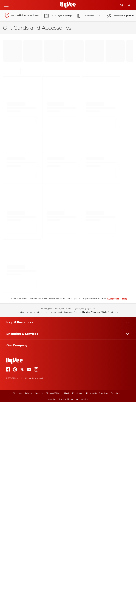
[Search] (122, 5)
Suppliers (115, 587)
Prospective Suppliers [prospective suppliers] (97, 587)
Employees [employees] (77, 587)
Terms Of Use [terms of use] (53, 587)
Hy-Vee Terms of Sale (94, 506)
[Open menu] (6, 5)
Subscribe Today (117, 492)
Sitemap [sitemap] (17, 587)
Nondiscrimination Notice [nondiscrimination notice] (60, 593)
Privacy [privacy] (28, 587)
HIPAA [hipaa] (66, 587)
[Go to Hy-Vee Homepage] (68, 5)
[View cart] (129, 5)
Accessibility (82, 593)
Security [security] (39, 587)
